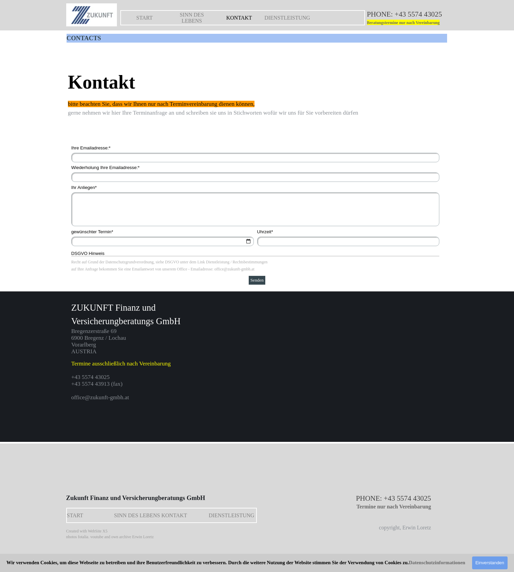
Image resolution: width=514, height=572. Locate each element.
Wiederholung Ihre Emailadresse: (105, 167)
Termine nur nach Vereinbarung (394, 506)
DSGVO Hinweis (88, 253)
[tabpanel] (409, 18)
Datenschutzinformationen (437, 562)
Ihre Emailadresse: (91, 147)
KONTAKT (239, 18)
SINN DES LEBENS (192, 18)
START (144, 18)
